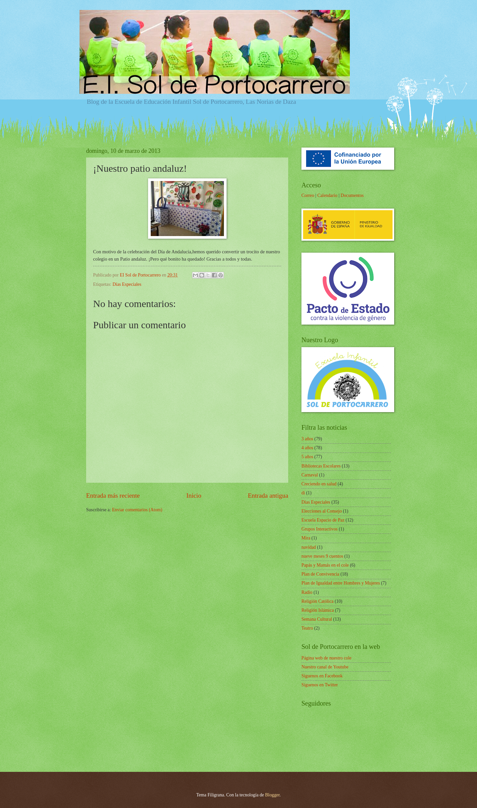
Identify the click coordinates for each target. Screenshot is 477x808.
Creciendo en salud (319, 483)
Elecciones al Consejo (321, 511)
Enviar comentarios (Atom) (137, 509)
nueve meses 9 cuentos (322, 556)
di (303, 492)
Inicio (193, 495)
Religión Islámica (317, 610)
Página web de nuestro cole (326, 657)
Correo (307, 195)
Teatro (307, 628)
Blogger (272, 794)
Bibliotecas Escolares (321, 466)
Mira (305, 537)
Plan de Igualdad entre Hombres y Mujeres (340, 583)
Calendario (327, 195)
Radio (306, 592)
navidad (308, 547)
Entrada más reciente (113, 495)
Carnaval (309, 474)
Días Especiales (127, 284)
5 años (307, 456)
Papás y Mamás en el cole (325, 565)
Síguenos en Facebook (322, 675)
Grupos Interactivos (319, 529)
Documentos (352, 195)
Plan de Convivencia (320, 574)
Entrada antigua (268, 495)
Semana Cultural (316, 619)
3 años (307, 438)
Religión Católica (317, 601)
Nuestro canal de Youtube (324, 666)
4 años (307, 447)
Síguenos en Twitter (319, 684)
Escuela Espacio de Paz (322, 520)
